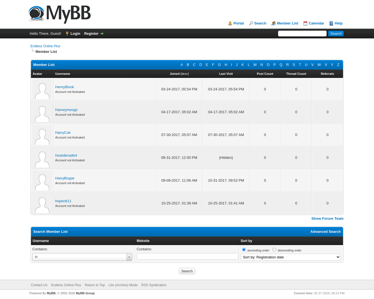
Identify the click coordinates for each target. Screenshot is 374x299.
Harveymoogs (66, 110)
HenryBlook (64, 87)
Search (260, 23)
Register (91, 33)
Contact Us (39, 285)
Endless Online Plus (45, 46)
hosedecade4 (66, 155)
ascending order (258, 250)
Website (143, 241)
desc (184, 73)
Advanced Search (325, 231)
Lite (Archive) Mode (122, 285)
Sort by (246, 241)
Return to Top (95, 285)
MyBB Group (85, 293)
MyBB (51, 293)
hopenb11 (63, 201)
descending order (289, 250)
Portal (238, 23)
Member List (287, 23)
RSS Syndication (154, 285)
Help (338, 23)
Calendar (316, 23)
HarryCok (63, 132)
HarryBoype (64, 178)
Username (41, 241)
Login (75, 33)
